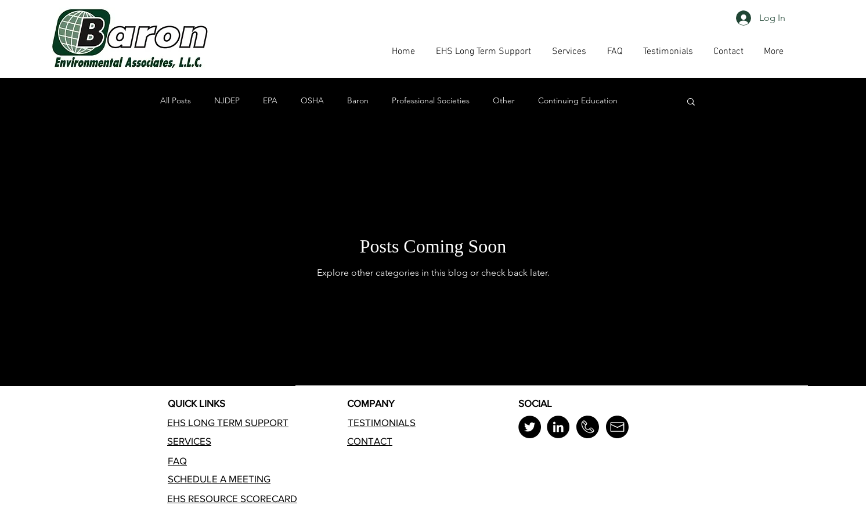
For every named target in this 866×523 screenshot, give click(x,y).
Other (504, 100)
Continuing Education (578, 100)
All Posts (175, 100)
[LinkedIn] (558, 427)
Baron (358, 100)
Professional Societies (431, 100)
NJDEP (227, 100)
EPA (270, 100)
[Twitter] (529, 427)
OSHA (312, 100)
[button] (615, 51)
